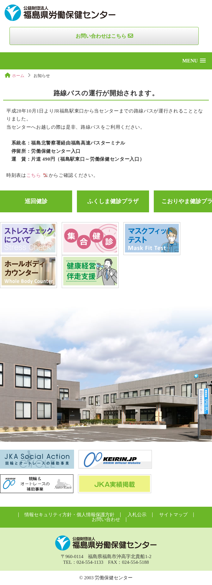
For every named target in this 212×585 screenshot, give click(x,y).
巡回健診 (36, 201)
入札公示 (137, 514)
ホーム (18, 75)
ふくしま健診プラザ (113, 201)
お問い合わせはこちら (101, 36)
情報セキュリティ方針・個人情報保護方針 (69, 514)
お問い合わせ (106, 519)
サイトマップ (173, 514)
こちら (33, 175)
